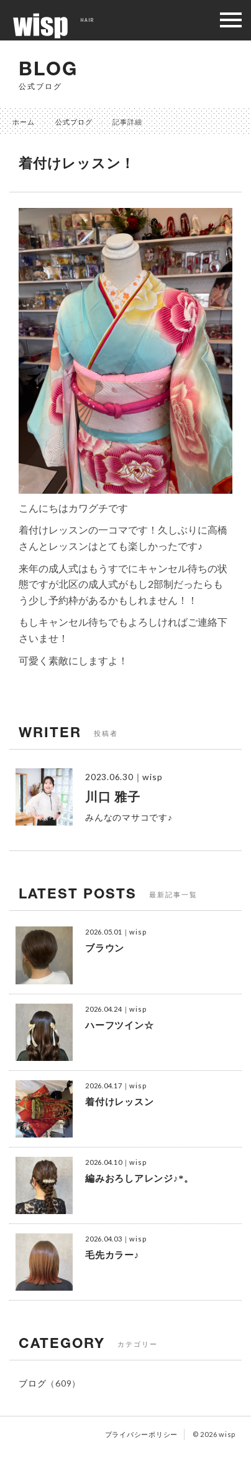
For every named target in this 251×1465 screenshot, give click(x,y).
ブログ (32, 1383)
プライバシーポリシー (141, 1434)
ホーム (23, 122)
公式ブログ (74, 122)
